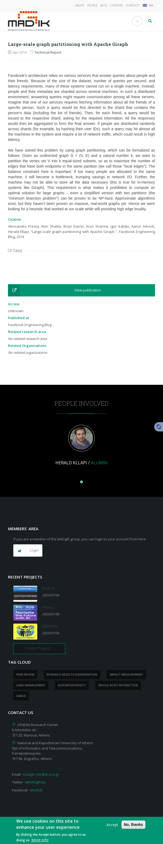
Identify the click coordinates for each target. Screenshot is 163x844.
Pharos (48, 607)
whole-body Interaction (118, 685)
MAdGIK (36, 790)
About (79, 5)
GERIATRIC (50, 626)
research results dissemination (72, 674)
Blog (103, 5)
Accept (112, 826)
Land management (31, 685)
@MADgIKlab (35, 782)
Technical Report (47, 52)
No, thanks (133, 827)
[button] (81, 290)
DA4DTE (48, 588)
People (92, 5)
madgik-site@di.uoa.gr (41, 774)
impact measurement (126, 674)
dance (21, 696)
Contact (132, 5)
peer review (25, 674)
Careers (116, 5)
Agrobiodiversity (72, 685)
